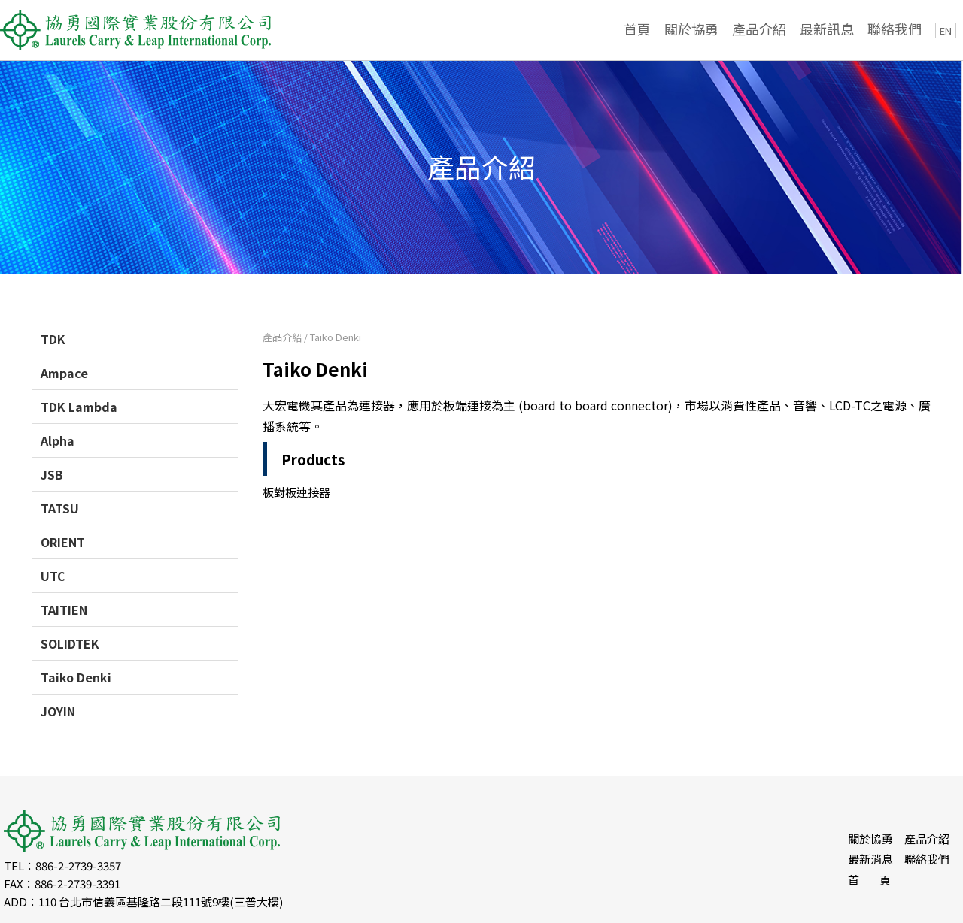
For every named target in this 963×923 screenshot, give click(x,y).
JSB (52, 474)
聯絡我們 (894, 28)
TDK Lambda (79, 407)
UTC (53, 576)
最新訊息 (827, 28)
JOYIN (58, 711)
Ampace (64, 373)
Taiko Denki (76, 677)
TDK (53, 339)
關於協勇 (691, 28)
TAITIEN (64, 610)
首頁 (637, 28)
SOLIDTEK (70, 643)
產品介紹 (759, 28)
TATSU (60, 508)
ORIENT (63, 542)
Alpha (57, 440)
